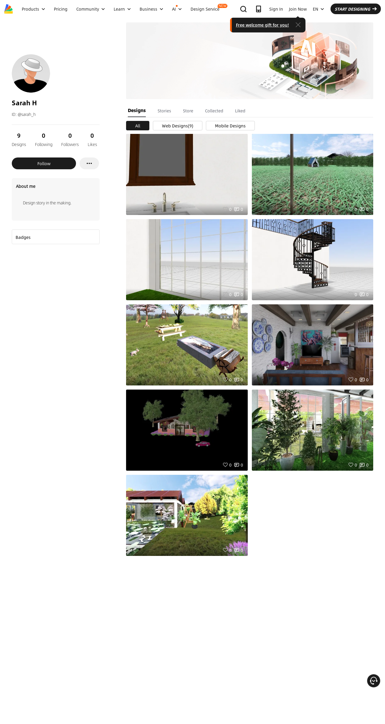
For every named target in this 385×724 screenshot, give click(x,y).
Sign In (276, 9)
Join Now (298, 9)
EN (318, 9)
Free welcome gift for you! (262, 25)
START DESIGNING (356, 9)
